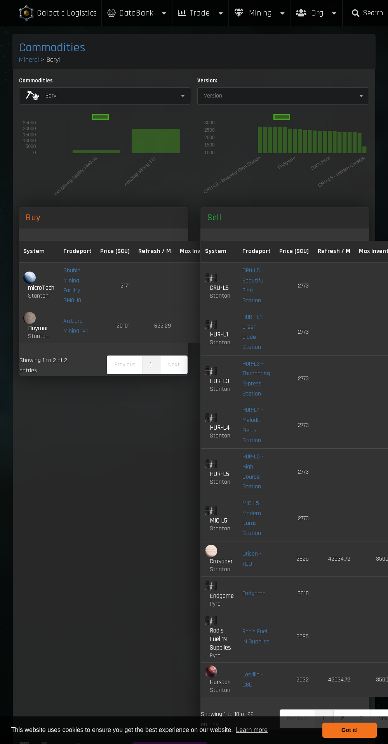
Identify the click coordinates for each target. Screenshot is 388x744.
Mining (260, 13)
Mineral (29, 59)
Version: (207, 80)
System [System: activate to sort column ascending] (34, 251)
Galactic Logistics (57, 13)
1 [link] (150, 365)
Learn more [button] (252, 730)
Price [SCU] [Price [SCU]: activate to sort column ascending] (294, 251)
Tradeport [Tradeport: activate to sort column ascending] (77, 251)
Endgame (254, 593)
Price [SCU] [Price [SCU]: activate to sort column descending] (115, 251)
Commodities (52, 48)
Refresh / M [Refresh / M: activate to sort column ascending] (154, 251)
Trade (200, 13)
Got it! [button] (349, 730)
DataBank (136, 13)
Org (317, 9)
